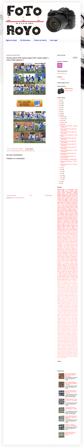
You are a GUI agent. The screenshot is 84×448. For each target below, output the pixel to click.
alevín (20, 150)
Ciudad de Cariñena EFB (73, 288)
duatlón (72, 277)
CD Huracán (72, 228)
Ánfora (62, 357)
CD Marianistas (73, 256)
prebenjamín (70, 210)
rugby (76, 221)
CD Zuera (62, 232)
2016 (60, 183)
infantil (71, 191)
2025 (60, 102)
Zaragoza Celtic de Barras (62, 349)
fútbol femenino (60, 211)
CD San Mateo (69, 240)
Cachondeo (62, 271)
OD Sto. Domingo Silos (73, 296)
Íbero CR (65, 357)
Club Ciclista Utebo (60, 290)
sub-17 (59, 357)
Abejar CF (63, 303)
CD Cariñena (64, 313)
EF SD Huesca (69, 264)
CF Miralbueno (68, 232)
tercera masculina (63, 302)
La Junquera (74, 330)
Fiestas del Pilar (60, 326)
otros (67, 267)
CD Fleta (67, 224)
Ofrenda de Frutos (60, 337)
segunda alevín (60, 207)
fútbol (23, 150)
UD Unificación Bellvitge (69, 345)
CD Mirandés (62, 314)
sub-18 (70, 279)
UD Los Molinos (69, 229)
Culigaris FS (73, 290)
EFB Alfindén (68, 237)
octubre (61, 120)
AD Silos (59, 252)
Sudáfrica (59, 344)
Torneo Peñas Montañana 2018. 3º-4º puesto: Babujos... (68, 157)
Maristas (71, 334)
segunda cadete (74, 206)
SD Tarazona (60, 260)
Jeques (62, 259)
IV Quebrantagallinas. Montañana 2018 (68, 159)
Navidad (66, 296)
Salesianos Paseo (73, 341)
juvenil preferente (69, 215)
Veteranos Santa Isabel (68, 348)
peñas (62, 202)
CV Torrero (69, 318)
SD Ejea (63, 277)
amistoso (59, 198)
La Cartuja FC (69, 230)
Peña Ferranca (73, 275)
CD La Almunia (73, 286)
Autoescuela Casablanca (71, 268)
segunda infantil (68, 214)
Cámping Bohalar (60, 322)
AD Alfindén (73, 241)
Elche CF (69, 323)
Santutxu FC (68, 277)
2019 (60, 113)
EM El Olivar (60, 203)
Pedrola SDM (75, 337)
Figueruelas (65, 326)
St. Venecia (63, 229)
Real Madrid (71, 276)
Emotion (72, 245)
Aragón (58, 222)
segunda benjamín (73, 205)
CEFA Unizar (70, 315)
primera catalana (67, 300)
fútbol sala (65, 194)
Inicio (31, 195)
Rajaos (67, 276)
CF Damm (70, 317)
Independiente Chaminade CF (66, 329)
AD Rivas (74, 302)
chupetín (70, 352)
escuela (70, 353)
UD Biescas (71, 260)
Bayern (64, 284)
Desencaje (68, 245)
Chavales (67, 288)
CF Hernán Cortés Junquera (67, 196)
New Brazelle (68, 336)
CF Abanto (61, 317)
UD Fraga (62, 345)
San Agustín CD (74, 233)
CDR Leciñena (75, 252)
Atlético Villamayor (74, 306)
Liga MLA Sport (74, 225)
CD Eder (73, 313)
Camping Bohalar (64, 253)
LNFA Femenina (64, 330)
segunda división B (66, 356)
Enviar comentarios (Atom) (18, 197)
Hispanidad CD (66, 265)
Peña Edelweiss (68, 249)
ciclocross (74, 352)
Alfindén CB (73, 246)
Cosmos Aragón (75, 321)
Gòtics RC (76, 292)
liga (63, 189)
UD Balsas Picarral (67, 201)
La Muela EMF (72, 253)
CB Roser (59, 311)
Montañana (59, 218)
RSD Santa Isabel (28, 150)
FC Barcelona (73, 323)
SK (70, 298)
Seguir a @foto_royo (61, 73)
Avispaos (66, 213)
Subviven (76, 342)
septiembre (62, 122)
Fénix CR (73, 224)
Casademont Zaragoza (66, 319)
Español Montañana (65, 225)
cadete (76, 191)
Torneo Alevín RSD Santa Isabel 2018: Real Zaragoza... (68, 142)
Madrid (66, 295)
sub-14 (76, 250)
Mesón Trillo (61, 336)
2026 (60, 100)
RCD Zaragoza (72, 265)
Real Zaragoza (64, 199)
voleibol (68, 302)
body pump (64, 352)
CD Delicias (75, 211)
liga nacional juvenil (69, 207)
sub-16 (69, 238)
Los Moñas (59, 275)
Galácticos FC (75, 326)
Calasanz (76, 318)
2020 (60, 111)
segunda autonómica (74, 300)
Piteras (58, 338)
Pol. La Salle (62, 338)
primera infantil (68, 211)
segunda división (65, 279)
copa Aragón (73, 244)
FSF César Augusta (74, 325)
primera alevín (72, 218)
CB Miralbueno (71, 310)
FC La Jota (66, 292)
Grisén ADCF (75, 327)
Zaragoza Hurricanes (71, 350)
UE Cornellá (66, 244)
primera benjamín (61, 226)
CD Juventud (65, 242)
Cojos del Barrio (67, 290)
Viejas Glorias (67, 246)
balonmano (59, 352)
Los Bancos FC (73, 294)
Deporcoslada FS (67, 291)
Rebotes (76, 276)
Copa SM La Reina (67, 321)
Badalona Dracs (69, 283)
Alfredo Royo (70, 88)
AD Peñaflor (67, 256)
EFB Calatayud (69, 257)
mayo (61, 171)
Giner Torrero (66, 228)
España (69, 272)
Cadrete (72, 318)
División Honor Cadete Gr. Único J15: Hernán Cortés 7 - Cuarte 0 (71, 392)
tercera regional (65, 236)
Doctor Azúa (66, 322)
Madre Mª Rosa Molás (64, 334)
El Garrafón (59, 323)
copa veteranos (69, 299)
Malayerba (69, 295)
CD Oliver (75, 214)
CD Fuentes (65, 248)
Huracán (58, 329)
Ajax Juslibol (68, 303)
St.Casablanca (63, 209)
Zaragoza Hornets (64, 350)
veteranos (74, 279)
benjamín (69, 192)
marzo (61, 175)
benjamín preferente (73, 217)
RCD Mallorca (62, 276)
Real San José (69, 340)
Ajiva (71, 303)
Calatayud (59, 319)
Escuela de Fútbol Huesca (70, 234)
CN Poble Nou (71, 287)
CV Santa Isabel (62, 288)
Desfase (63, 237)
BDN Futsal (59, 307)
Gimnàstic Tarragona (65, 327)
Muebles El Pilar (65, 275)
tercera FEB (73, 261)
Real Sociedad (75, 340)
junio (61, 169)
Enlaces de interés (40, 40)
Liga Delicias (75, 273)
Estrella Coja (60, 265)
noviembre (62, 118)
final (74, 299)
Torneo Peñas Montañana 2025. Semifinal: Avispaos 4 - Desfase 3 (71, 383)
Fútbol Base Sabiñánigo (62, 238)
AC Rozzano (73, 280)
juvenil (59, 192)
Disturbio (64, 264)
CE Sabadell (66, 315)
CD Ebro (71, 199)
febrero (61, 177)
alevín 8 (59, 206)
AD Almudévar (67, 202)
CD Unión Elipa (73, 314)
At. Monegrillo (63, 283)
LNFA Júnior (69, 330)
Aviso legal (53, 40)
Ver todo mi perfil (68, 90)
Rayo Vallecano (64, 340)
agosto (61, 124)
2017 (60, 181)
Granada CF (75, 272)
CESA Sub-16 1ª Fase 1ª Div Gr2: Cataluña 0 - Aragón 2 (70, 433)
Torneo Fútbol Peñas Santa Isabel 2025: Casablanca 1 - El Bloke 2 (71, 417)
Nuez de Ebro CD (74, 336)
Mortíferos (62, 249)
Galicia (72, 292)
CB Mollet (76, 310)
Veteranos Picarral (60, 348)
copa (64, 215)
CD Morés (71, 242)
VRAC (76, 346)
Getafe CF (59, 327)
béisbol (67, 352)
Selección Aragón (60, 250)
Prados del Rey (74, 249)
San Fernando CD (61, 234)
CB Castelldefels (65, 310)
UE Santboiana (63, 346)
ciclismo (76, 260)
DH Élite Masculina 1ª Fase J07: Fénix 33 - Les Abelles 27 (71, 400)
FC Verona (63, 325)
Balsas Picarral (75, 283)
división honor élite (65, 353)
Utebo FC (59, 215)
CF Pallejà (74, 317)
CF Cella (65, 317)
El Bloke (76, 264)
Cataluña (72, 263)
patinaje (62, 300)
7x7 (71, 302)
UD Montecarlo (74, 202)
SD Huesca (75, 240)
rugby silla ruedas (72, 267)
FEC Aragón (67, 325)
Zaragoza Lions (75, 298)
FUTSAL (69, 292)
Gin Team (71, 327)
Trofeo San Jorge (67, 344)
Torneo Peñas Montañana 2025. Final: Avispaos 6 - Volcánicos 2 (70, 375)
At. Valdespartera (60, 306)
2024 (60, 103)
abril (61, 173)
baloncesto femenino (61, 299)
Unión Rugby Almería (71, 346)
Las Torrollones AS (67, 333)
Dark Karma (61, 291)
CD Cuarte (72, 221)
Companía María (60, 321)
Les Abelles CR (66, 294)
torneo (33, 150)
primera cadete (65, 206)
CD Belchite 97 (68, 284)
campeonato (68, 233)
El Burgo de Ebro (71, 322)
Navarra (63, 296)
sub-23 (68, 261)
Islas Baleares (75, 329)
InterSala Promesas (68, 273)
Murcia (64, 336)
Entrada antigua (48, 195)
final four (73, 353)
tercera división (60, 224)
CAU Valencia (59, 310)
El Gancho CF (75, 237)
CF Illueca (66, 287)
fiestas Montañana (62, 195)
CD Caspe (69, 313)
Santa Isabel (75, 222)
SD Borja (59, 277)
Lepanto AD (74, 333)
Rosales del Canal (60, 341)
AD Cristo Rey (74, 238)
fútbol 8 (61, 201)
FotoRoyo (63, 79)
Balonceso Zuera (70, 307)
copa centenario (71, 250)
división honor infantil (62, 210)
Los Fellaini (63, 295)
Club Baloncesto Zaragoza (70, 271)
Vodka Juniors (75, 348)
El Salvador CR (64, 323)
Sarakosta (65, 342)
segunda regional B (73, 209)
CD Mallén (62, 287)
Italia (58, 330)
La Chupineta (59, 294)
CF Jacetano (64, 219)
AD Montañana (25, 40)
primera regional (71, 226)
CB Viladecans (63, 311)
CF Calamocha (65, 263)
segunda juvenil (73, 194)
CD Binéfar (74, 284)
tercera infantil (71, 195)
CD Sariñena (67, 314)
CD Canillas (59, 313)
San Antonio (65, 260)
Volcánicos (59, 241)
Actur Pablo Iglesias (15, 150)
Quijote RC (74, 338)
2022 (60, 107)
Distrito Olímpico (73, 291)
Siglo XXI (66, 250)
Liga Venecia (67, 259)
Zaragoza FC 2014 (70, 349)
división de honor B (61, 261)
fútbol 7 (76, 210)
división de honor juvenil (66, 241)
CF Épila (59, 253)
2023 (60, 105)
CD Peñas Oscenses (66, 222)
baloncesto (63, 233)
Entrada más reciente (11, 195)
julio (61, 167)
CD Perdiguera (72, 248)
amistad (76, 350)
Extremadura (61, 292)
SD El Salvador (70, 219)
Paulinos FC (59, 298)
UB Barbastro (73, 344)
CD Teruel (69, 252)
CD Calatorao (75, 311)
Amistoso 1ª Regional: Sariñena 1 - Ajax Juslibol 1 (71, 425)
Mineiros (73, 295)
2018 (60, 115)
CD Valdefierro (60, 213)
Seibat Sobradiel (71, 342)
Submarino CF (60, 244)
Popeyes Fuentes (68, 338)
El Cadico (76, 322)
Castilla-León (63, 257)
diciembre (62, 116)
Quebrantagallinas (74, 259)
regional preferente (64, 217)
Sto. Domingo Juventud (69, 203)
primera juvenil (63, 230)
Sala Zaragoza (66, 341)
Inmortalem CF (60, 273)
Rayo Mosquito (66, 298)
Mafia (69, 334)
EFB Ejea (65, 272)
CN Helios (71, 213)
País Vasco (71, 337)
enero (61, 179)
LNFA (60, 330)
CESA (64, 245)
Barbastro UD (59, 284)
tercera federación (60, 256)
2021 (60, 109)
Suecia (62, 344)
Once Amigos (66, 337)
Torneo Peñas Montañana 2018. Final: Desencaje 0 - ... (68, 154)
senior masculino (73, 356)
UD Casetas (65, 218)
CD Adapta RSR (69, 311)
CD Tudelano (63, 269)
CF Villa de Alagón (71, 269)
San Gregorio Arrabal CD (68, 198)
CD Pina (76, 242)
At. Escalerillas (65, 221)
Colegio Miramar (74, 319)
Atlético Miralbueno (67, 306)
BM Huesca (64, 307)
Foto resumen (70, 326)
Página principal (11, 40)
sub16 (58, 302)
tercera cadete (74, 197)
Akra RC (73, 303)
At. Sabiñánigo (64, 252)
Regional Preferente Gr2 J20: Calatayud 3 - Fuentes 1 (71, 409)
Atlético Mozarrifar (61, 240)
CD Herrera (68, 286)
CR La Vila (65, 318)
